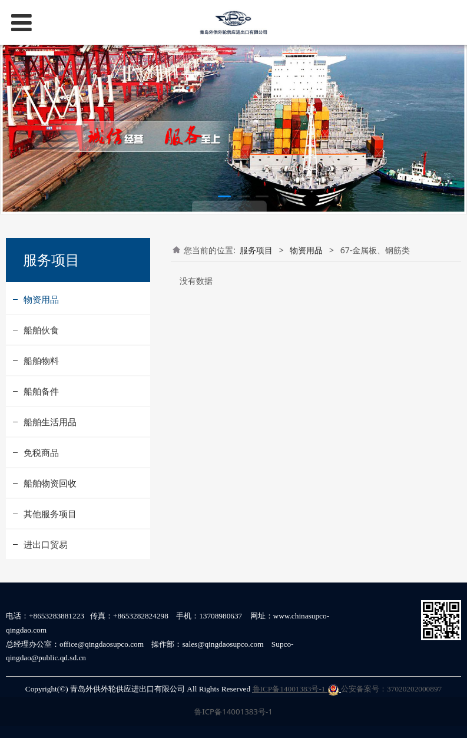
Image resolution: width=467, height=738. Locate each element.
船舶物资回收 (50, 483)
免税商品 (41, 452)
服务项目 (256, 250)
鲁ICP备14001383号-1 (296, 688)
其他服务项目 (50, 513)
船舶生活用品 (50, 422)
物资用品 (41, 299)
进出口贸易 (46, 544)
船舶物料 (41, 360)
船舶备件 (41, 391)
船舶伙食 (41, 330)
